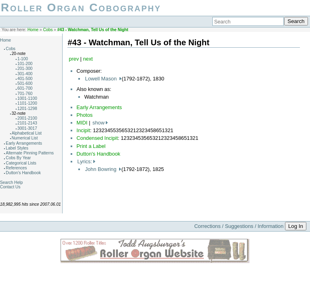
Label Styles (17, 148)
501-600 (25, 83)
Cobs (48, 29)
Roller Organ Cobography (81, 7)
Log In (295, 226)
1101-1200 (27, 103)
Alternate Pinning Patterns (30, 153)
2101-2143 (27, 123)
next (88, 59)
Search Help (11, 182)
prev (74, 59)
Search (295, 21)
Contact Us (10, 187)
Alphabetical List (27, 133)
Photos (85, 115)
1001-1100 (27, 98)
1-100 (22, 59)
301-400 (25, 74)
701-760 (25, 93)
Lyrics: (85, 161)
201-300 (25, 68)
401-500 (25, 78)
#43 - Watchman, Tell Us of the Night (92, 29)
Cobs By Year (18, 158)
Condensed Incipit (97, 138)
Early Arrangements (24, 143)
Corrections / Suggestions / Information (238, 226)
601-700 (25, 88)
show (98, 123)
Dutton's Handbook (23, 173)
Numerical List (25, 138)
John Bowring (101, 169)
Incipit (83, 130)
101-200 (25, 63)
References (16, 168)
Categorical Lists (21, 163)
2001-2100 (27, 118)
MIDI (82, 123)
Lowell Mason (101, 79)
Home (32, 29)
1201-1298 (27, 108)
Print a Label (91, 146)
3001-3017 (27, 128)
